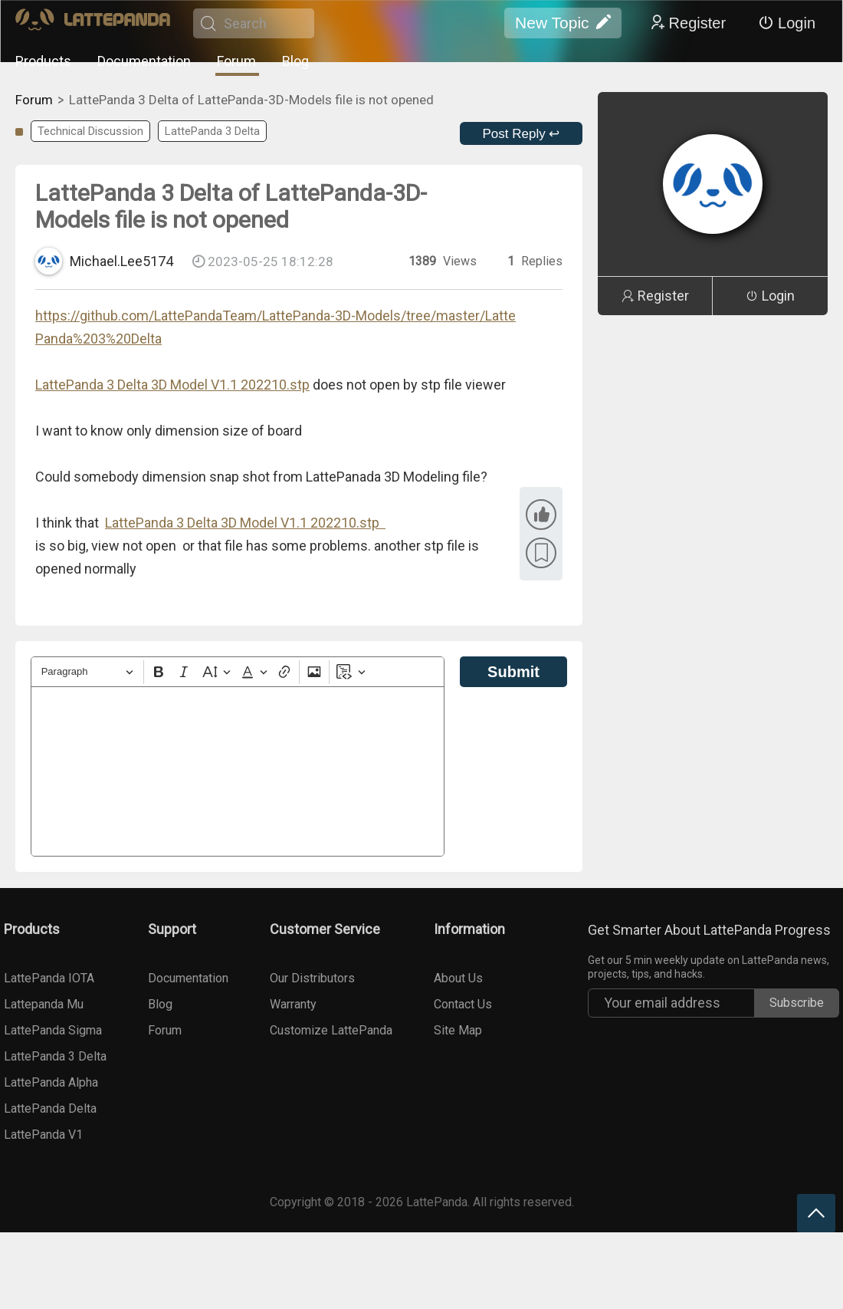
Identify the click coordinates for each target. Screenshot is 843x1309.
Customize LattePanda (331, 1030)
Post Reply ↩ (521, 134)
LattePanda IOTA (49, 978)
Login (786, 23)
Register (687, 23)
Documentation (144, 61)
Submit (513, 671)
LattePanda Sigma (53, 1030)
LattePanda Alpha (51, 1082)
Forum (236, 61)
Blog (295, 61)
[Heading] (87, 672)
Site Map (458, 1030)
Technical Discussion (90, 131)
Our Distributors (312, 978)
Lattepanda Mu (44, 1004)
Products (43, 61)
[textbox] (237, 771)
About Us (458, 978)
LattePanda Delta (50, 1108)
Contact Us (463, 1004)
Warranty (293, 1004)
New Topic (563, 23)
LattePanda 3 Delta (212, 131)
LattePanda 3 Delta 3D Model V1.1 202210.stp (172, 385)
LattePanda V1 (43, 1134)
